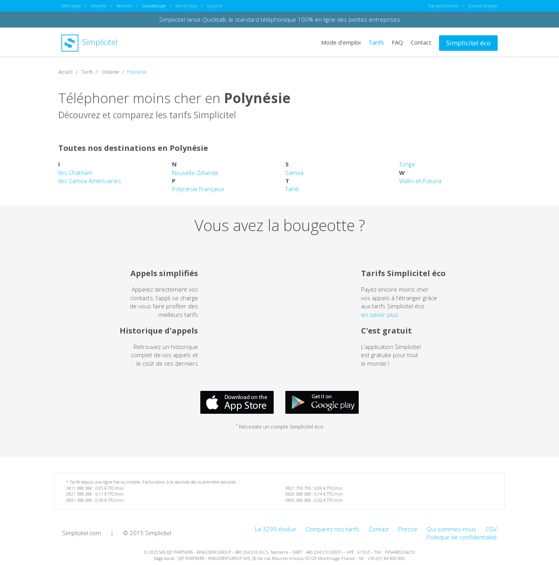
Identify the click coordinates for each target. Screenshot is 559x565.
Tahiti (292, 189)
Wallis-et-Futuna (420, 180)
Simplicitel (89, 42)
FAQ (397, 42)
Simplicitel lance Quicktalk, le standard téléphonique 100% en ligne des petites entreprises (279, 19)
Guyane (214, 6)
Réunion (124, 6)
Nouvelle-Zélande (195, 172)
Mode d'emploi (341, 42)
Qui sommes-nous (451, 528)
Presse (407, 528)
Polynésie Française (198, 189)
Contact (421, 42)
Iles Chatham (75, 172)
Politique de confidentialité (462, 537)
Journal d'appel (483, 6)
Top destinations (443, 6)
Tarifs (376, 42)
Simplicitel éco (468, 42)
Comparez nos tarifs (332, 528)
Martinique (186, 6)
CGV (491, 528)
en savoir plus (379, 314)
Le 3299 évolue (275, 528)
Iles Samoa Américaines (89, 180)
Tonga (407, 164)
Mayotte (98, 6)
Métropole (71, 6)
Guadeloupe (153, 6)
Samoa (294, 172)
